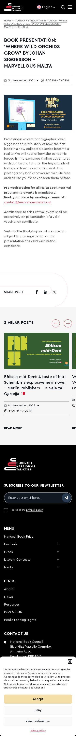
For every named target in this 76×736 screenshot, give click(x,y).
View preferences (38, 721)
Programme (21, 21)
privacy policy (34, 510)
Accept (38, 699)
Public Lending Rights (20, 620)
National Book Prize (18, 536)
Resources (12, 604)
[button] (70, 662)
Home (7, 21)
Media (8, 567)
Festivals (10, 544)
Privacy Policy (38, 730)
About (9, 589)
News (8, 596)
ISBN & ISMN (13, 612)
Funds (8, 552)
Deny (38, 710)
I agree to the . (27, 510)
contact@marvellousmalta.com (27, 202)
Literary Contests (17, 559)
